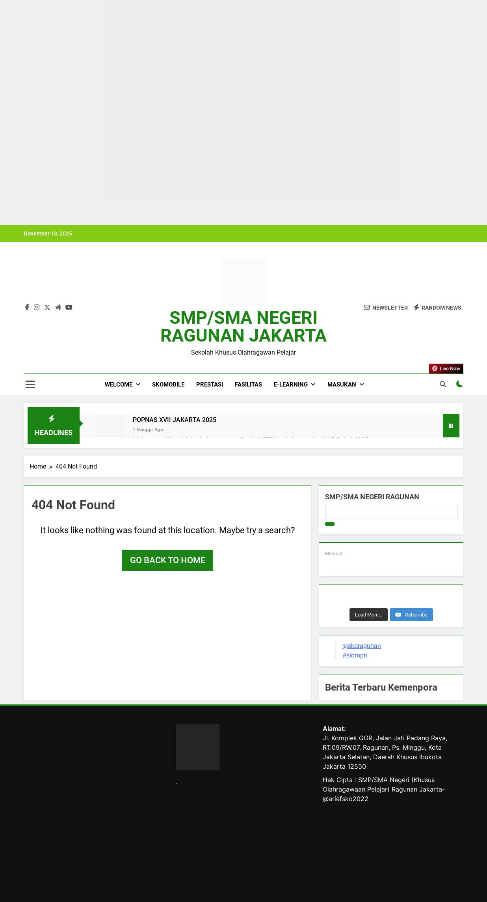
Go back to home (167, 560)
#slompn (354, 655)
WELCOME (118, 384)
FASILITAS (248, 384)
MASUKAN (341, 384)
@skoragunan (361, 646)
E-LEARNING (291, 384)
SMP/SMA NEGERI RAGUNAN (372, 497)
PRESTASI (209, 384)
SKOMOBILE (168, 384)
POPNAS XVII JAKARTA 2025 (174, 420)
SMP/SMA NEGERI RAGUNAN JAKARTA (243, 326)
